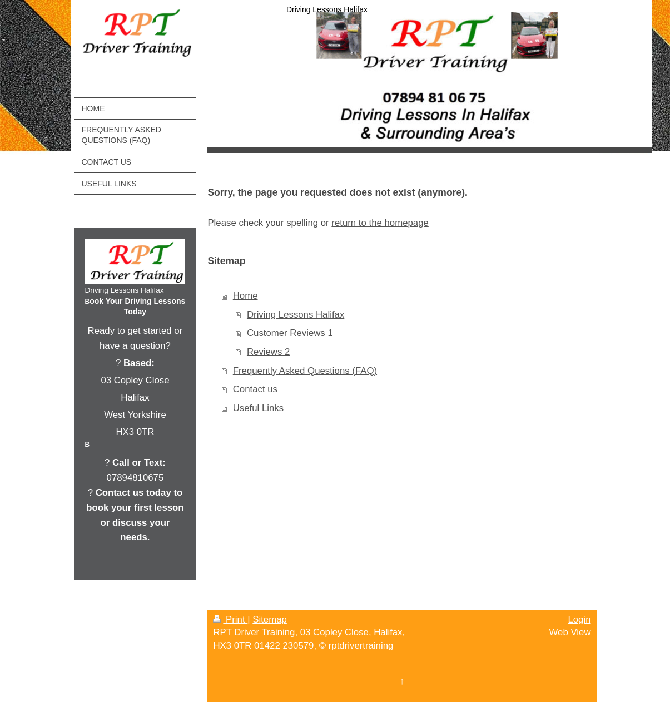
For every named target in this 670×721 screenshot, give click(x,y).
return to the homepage (379, 223)
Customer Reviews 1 (290, 333)
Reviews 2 (268, 352)
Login (579, 619)
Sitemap (269, 619)
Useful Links (258, 408)
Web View (570, 632)
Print (230, 619)
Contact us (255, 389)
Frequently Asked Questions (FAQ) (305, 371)
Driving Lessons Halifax (295, 314)
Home (245, 295)
